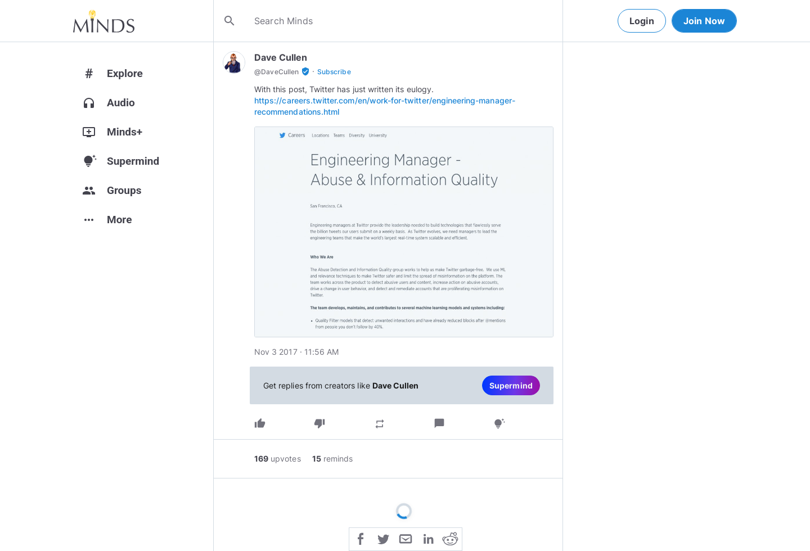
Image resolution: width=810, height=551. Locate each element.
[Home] (103, 21)
